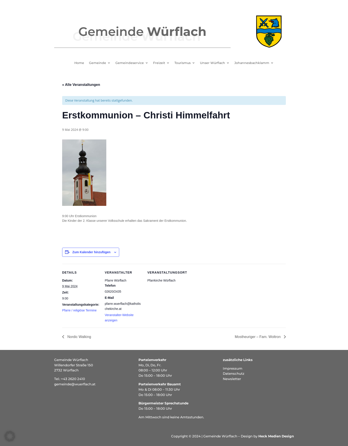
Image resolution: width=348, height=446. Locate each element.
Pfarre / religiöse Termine (79, 310)
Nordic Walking (78, 337)
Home (79, 63)
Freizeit (159, 63)
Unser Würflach (212, 63)
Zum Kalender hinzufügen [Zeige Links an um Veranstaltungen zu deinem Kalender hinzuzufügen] (91, 252)
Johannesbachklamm (251, 63)
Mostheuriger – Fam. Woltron (258, 337)
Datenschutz (233, 373)
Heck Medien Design (276, 436)
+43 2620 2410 (73, 379)
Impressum (232, 368)
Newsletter (232, 379)
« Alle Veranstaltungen (81, 85)
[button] (10, 436)
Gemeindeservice (129, 63)
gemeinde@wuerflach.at (74, 384)
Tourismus (182, 63)
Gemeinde (97, 63)
